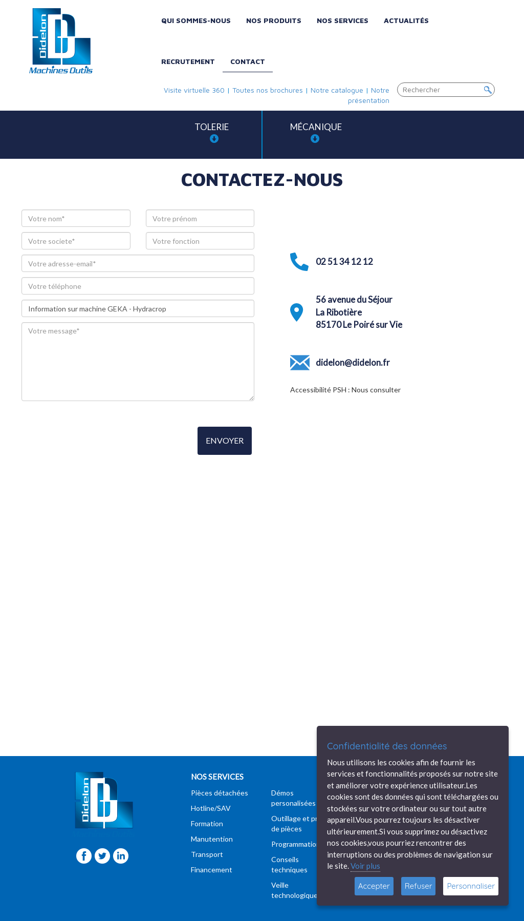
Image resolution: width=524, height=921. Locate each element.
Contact (247, 61)
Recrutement (188, 61)
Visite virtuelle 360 (194, 90)
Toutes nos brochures (267, 90)
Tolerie (211, 132)
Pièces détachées (219, 792)
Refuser (418, 886)
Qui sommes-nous (196, 20)
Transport (207, 854)
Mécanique (316, 132)
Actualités (406, 20)
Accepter (374, 886)
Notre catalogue (337, 90)
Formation (207, 823)
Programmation (295, 844)
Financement (211, 869)
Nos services (342, 20)
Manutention (212, 838)
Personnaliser (471, 886)
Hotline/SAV (211, 808)
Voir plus (365, 865)
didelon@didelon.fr (353, 362)
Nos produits (273, 20)
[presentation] (99, 442)
